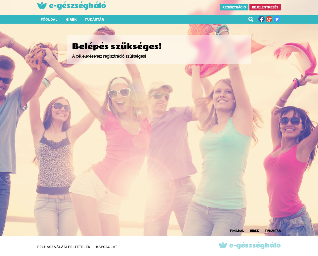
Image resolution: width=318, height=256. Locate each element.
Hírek (71, 19)
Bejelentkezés (265, 7)
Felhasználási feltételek (63, 247)
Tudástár (94, 19)
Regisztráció (234, 7)
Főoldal (49, 19)
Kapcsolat (106, 247)
